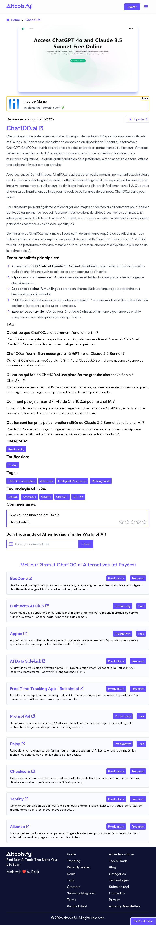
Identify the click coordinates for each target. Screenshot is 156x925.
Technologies (119, 880)
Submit (132, 7)
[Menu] (146, 6)
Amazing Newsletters (125, 906)
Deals (71, 874)
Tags (70, 880)
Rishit (35, 872)
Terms (71, 900)
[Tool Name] (19, 579)
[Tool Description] (78, 587)
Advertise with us (121, 854)
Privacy (114, 900)
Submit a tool (119, 887)
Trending (73, 861)
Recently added (78, 867)
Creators (73, 887)
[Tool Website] (30, 578)
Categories (117, 874)
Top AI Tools (118, 861)
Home (13, 20)
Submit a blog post (81, 893)
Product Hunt (77, 906)
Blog (112, 867)
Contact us (117, 893)
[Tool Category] (116, 577)
